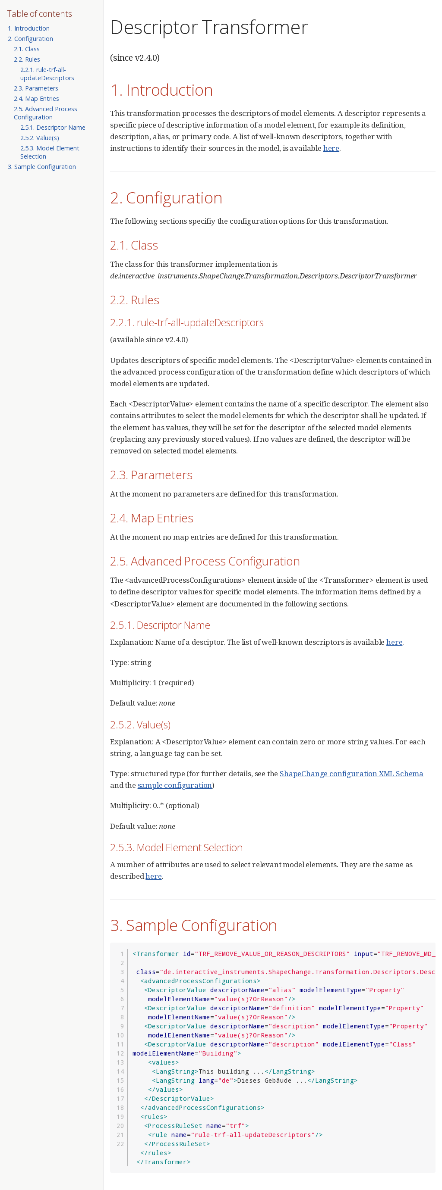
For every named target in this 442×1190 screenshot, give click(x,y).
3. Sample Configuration (42, 166)
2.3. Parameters (36, 88)
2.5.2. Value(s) (39, 138)
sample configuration (175, 785)
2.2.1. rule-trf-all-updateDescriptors (47, 74)
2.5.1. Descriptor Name (52, 127)
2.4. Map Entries (36, 98)
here (331, 148)
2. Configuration (30, 38)
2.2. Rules (27, 59)
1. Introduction (29, 28)
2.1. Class (27, 49)
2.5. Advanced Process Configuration (45, 113)
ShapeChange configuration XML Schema (351, 773)
